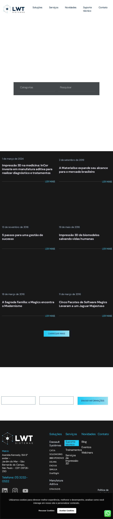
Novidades (70, 7)
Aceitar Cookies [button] (66, 511)
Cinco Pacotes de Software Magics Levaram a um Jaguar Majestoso (83, 304)
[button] (56, 337)
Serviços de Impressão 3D (72, 462)
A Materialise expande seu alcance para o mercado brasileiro (83, 170)
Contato (103, 7)
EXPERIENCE (56, 461)
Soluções (37, 7)
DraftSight (54, 476)
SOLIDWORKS (55, 457)
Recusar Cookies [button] (47, 511)
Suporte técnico (87, 9)
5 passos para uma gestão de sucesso (22, 237)
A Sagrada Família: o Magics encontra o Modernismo (28, 304)
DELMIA (53, 465)
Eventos (86, 450)
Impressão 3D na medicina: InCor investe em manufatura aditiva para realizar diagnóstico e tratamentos (27, 169)
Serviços (53, 7)
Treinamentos (72, 453)
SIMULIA (53, 472)
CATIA (52, 453)
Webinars (87, 455)
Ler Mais (50, 181)
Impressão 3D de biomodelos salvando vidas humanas (79, 237)
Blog (84, 445)
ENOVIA (53, 469)
